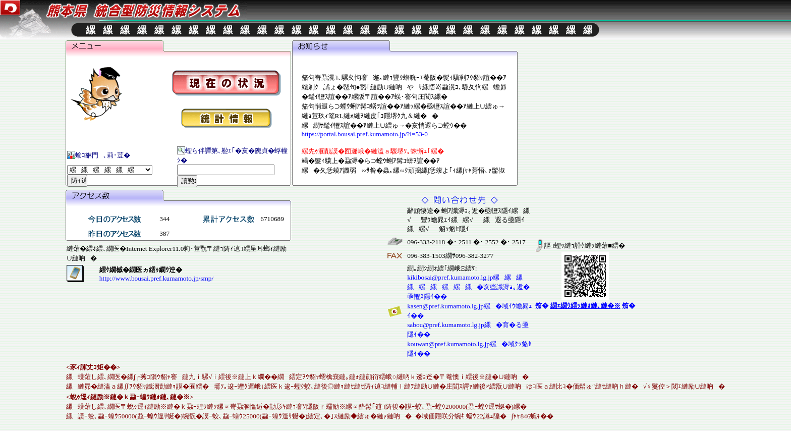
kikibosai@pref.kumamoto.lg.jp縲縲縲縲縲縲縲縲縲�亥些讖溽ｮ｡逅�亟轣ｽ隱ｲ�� (468, 286)
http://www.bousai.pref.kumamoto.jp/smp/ (156, 278)
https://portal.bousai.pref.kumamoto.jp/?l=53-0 (365, 133)
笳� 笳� (585, 305)
